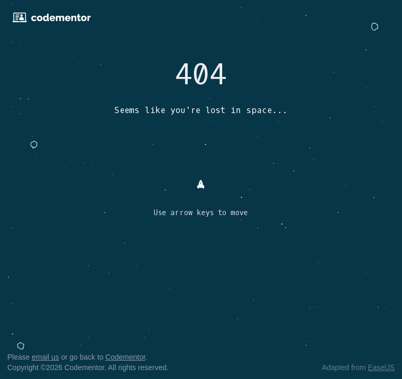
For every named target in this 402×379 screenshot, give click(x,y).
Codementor (125, 357)
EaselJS (381, 367)
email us (45, 357)
